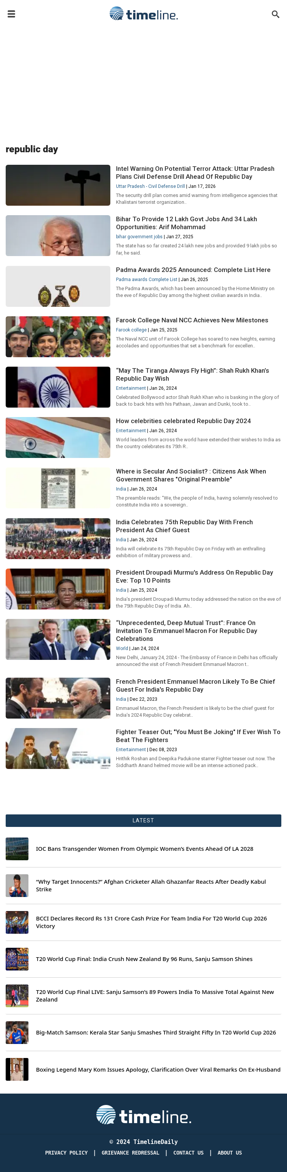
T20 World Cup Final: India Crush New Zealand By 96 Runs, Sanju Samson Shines (144, 959)
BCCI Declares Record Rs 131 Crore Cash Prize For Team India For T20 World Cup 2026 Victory (151, 922)
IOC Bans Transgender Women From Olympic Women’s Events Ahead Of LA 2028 (144, 848)
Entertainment (131, 388)
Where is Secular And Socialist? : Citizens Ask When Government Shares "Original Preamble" (191, 475)
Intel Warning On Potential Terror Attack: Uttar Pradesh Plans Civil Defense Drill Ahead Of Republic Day (195, 172)
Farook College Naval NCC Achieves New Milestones (192, 320)
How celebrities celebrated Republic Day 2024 (183, 421)
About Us (230, 1153)
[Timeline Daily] (143, 1114)
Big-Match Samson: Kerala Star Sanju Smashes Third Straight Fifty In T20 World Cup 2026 (156, 1032)
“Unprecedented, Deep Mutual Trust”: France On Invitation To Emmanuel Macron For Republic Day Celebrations (186, 630)
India (121, 489)
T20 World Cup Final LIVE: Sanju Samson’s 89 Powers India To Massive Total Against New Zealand (155, 995)
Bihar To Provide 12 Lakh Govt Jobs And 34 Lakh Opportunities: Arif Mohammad (186, 223)
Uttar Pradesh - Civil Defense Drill (150, 186)
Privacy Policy (66, 1153)
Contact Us (188, 1153)
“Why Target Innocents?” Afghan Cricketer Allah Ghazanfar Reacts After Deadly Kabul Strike (151, 885)
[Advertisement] (143, 80)
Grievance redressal (130, 1153)
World (122, 648)
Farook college (131, 330)
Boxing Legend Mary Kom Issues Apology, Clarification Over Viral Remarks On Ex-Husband (158, 1069)
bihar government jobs (139, 236)
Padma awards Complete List (146, 279)
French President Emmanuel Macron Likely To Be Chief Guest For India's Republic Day (195, 685)
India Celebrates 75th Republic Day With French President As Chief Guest (184, 526)
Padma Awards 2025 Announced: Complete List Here (193, 269)
